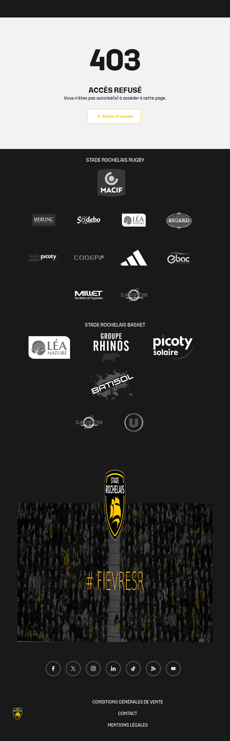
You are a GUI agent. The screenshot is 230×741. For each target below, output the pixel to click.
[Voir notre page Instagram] (93, 668)
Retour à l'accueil (117, 116)
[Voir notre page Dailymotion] (153, 668)
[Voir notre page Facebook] (53, 668)
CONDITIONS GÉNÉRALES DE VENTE (127, 702)
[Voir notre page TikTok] (133, 668)
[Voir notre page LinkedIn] (113, 668)
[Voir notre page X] (73, 668)
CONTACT (127, 713)
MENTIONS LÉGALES (128, 725)
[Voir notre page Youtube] (173, 668)
